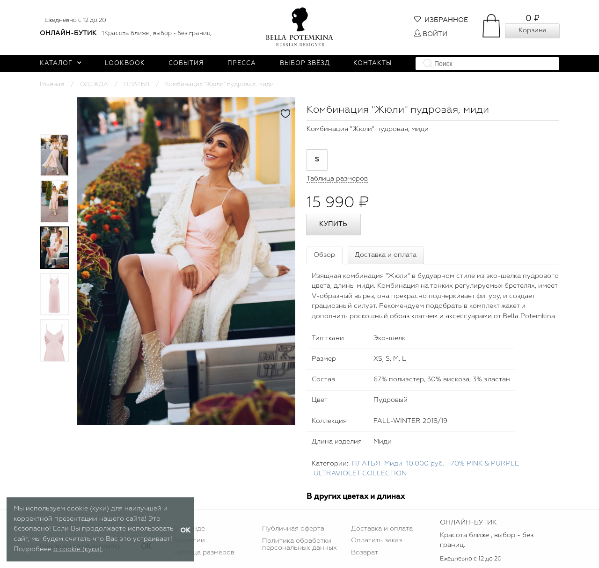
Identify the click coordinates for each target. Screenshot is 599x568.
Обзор (324, 255)
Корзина (533, 30)
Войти (430, 34)
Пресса (241, 63)
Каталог (60, 63)
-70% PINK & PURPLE (483, 463)
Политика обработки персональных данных (299, 544)
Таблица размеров (203, 552)
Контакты (372, 63)
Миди (393, 463)
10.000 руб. (425, 463)
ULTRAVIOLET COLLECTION (360, 473)
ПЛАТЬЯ (136, 84)
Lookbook (125, 63)
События (186, 63)
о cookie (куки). (78, 549)
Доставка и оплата (385, 255)
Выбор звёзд (305, 63)
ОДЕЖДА (94, 84)
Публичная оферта (293, 528)
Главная (52, 84)
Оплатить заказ (376, 540)
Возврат (364, 552)
